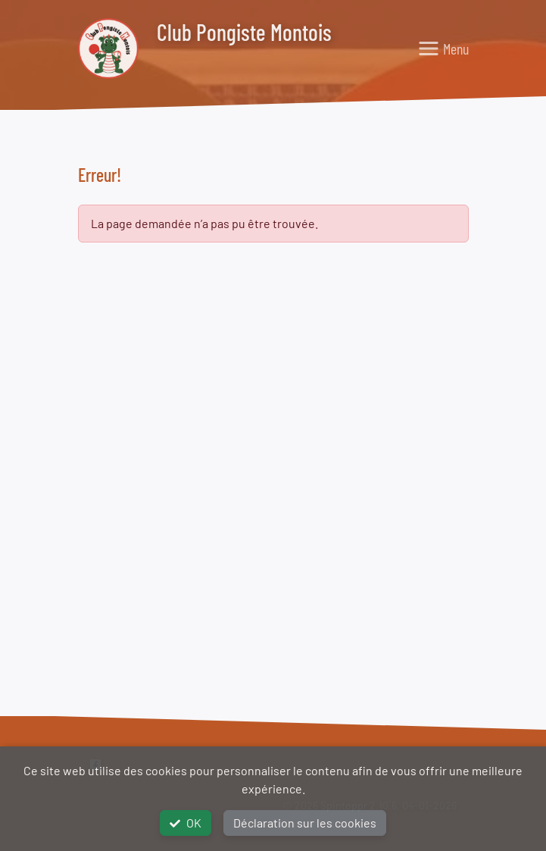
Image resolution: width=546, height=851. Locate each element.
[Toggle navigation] (443, 48)
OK (185, 822)
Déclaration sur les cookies (304, 822)
